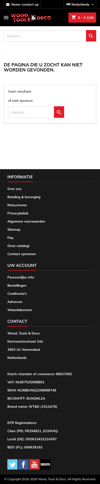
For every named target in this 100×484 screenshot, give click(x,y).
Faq (10, 238)
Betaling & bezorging (23, 197)
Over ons (14, 189)
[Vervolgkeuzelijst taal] (80, 4)
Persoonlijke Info (20, 277)
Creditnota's (17, 293)
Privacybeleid (17, 213)
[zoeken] (50, 36)
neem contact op (25, 4)
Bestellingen (16, 285)
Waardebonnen (19, 310)
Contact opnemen (21, 254)
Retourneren (17, 205)
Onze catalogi (18, 246)
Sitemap (13, 229)
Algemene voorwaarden (26, 221)
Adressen (14, 302)
